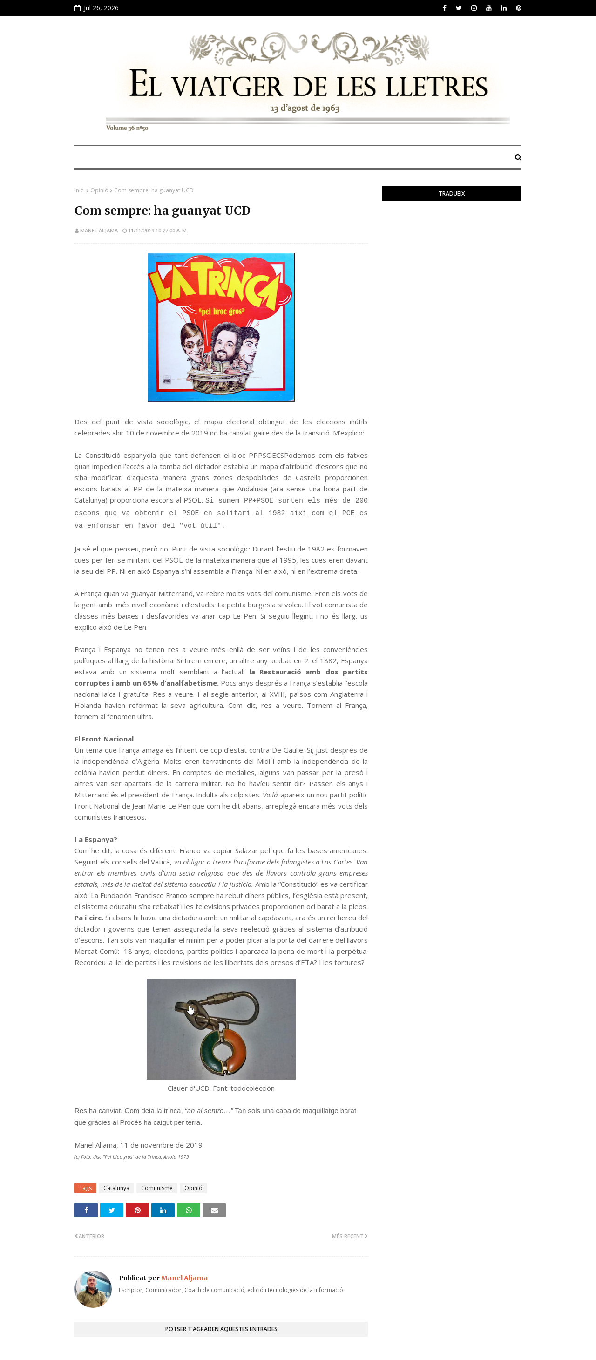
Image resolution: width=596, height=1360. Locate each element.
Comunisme (157, 1188)
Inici (79, 190)
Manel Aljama (99, 230)
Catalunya (116, 1188)
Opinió (99, 190)
